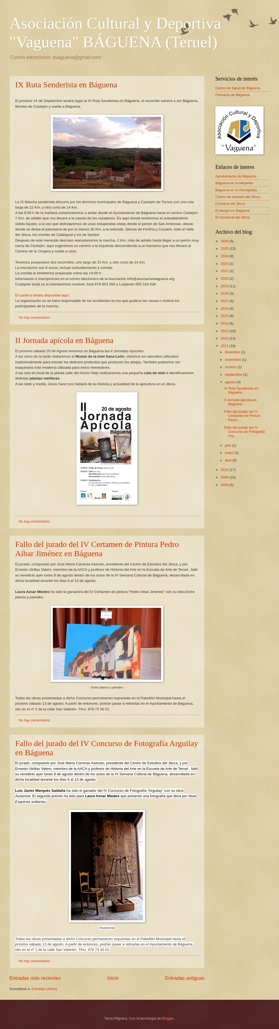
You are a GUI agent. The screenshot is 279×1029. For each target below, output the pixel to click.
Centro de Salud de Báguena (237, 88)
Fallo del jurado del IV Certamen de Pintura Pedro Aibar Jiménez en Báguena (97, 549)
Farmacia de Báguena (232, 95)
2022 (225, 271)
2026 (225, 241)
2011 (225, 346)
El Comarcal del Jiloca (232, 217)
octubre (231, 367)
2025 (225, 248)
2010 (225, 470)
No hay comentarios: (35, 317)
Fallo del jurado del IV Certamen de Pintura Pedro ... (242, 416)
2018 (225, 293)
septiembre (234, 374)
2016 (225, 308)
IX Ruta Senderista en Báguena (66, 84)
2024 (225, 256)
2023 (225, 264)
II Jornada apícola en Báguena (64, 340)
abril (228, 460)
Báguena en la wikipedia (234, 183)
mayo (229, 453)
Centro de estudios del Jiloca (237, 197)
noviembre (233, 360)
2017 (225, 301)
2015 (225, 316)
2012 (225, 338)
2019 (225, 286)
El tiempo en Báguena (232, 211)
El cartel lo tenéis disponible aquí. (42, 295)
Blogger (168, 1018)
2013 (225, 331)
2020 (225, 278)
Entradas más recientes (35, 978)
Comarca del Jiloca (230, 204)
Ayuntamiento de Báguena (236, 176)
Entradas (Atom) (44, 989)
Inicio (113, 978)
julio (228, 445)
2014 (225, 323)
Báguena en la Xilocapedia (236, 190)
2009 (225, 477)
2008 (225, 485)
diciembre (233, 352)
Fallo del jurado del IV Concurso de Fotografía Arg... (244, 432)
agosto (230, 382)
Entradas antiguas (185, 978)
